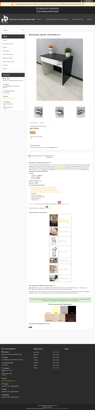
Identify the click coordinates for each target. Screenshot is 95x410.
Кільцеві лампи (63, 251)
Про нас (5, 68)
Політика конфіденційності (63, 408)
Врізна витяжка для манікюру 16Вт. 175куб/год (43, 187)
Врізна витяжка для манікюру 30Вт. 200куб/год (43, 189)
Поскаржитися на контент (50, 408)
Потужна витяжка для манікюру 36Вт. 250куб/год (44, 190)
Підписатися (32, 204)
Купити (33, 132)
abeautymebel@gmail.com (9, 98)
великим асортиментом (63, 169)
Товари (39, 19)
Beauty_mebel (64, 204)
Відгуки (89, 19)
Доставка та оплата (77, 19)
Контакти (5, 65)
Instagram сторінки (8, 58)
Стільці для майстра (64, 231)
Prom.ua (55, 405)
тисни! (48, 208)
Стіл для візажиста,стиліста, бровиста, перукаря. (64, 220)
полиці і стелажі (63, 269)
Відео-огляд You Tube (8, 61)
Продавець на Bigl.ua (47, 407)
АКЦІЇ (53, 285)
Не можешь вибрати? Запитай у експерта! (57, 19)
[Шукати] (23, 30)
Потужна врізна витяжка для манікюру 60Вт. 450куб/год (46, 192)
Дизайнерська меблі (64, 278)
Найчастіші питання (8, 54)
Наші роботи (6, 51)
